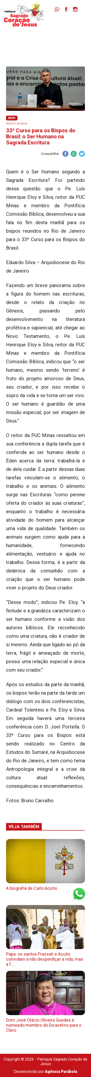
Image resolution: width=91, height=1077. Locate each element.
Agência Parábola (61, 1071)
